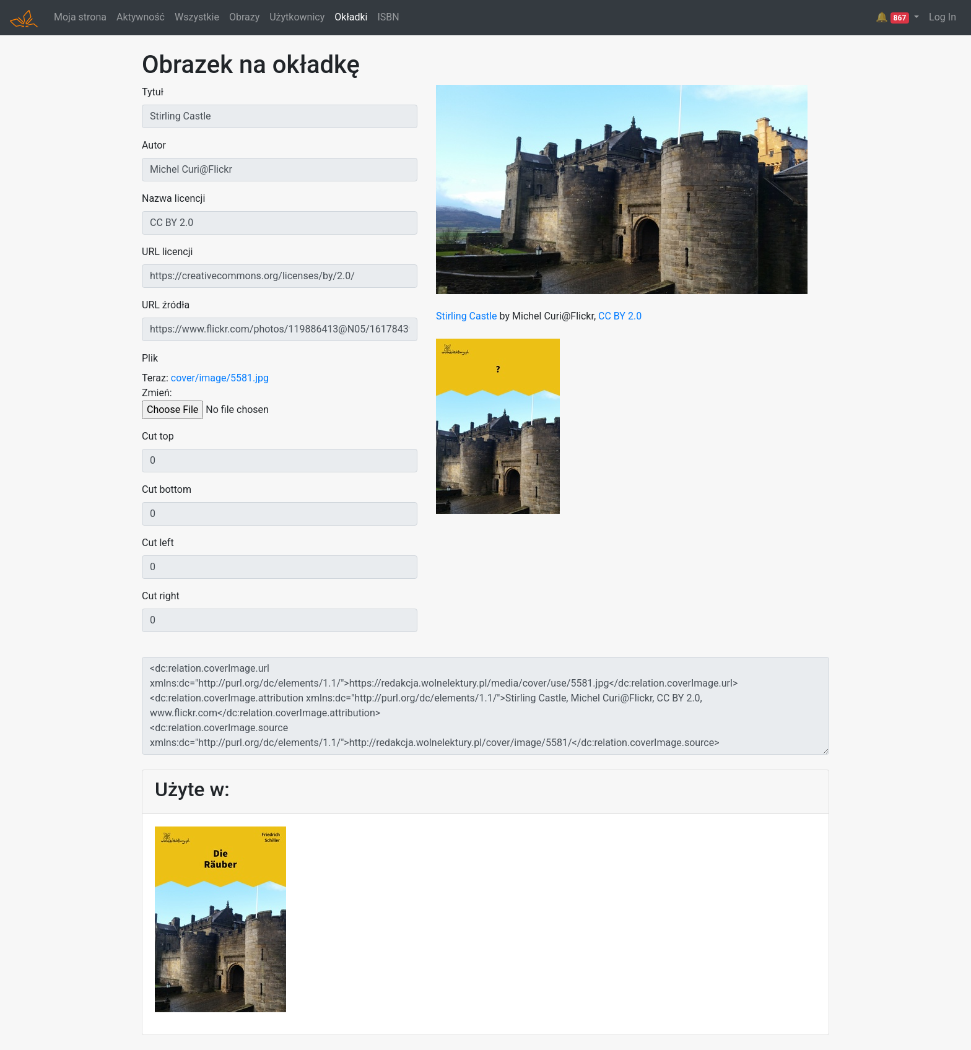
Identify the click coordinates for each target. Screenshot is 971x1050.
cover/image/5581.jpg (220, 378)
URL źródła (165, 305)
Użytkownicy (296, 17)
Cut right (161, 596)
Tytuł (152, 92)
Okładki (350, 17)
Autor (154, 145)
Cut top (158, 436)
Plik (150, 358)
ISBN (388, 17)
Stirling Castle (466, 316)
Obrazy (244, 17)
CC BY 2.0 (620, 316)
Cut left (158, 543)
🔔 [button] (894, 17)
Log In (942, 17)
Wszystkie (197, 17)
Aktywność (140, 17)
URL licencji (167, 252)
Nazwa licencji (173, 198)
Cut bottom (166, 489)
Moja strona (80, 17)
